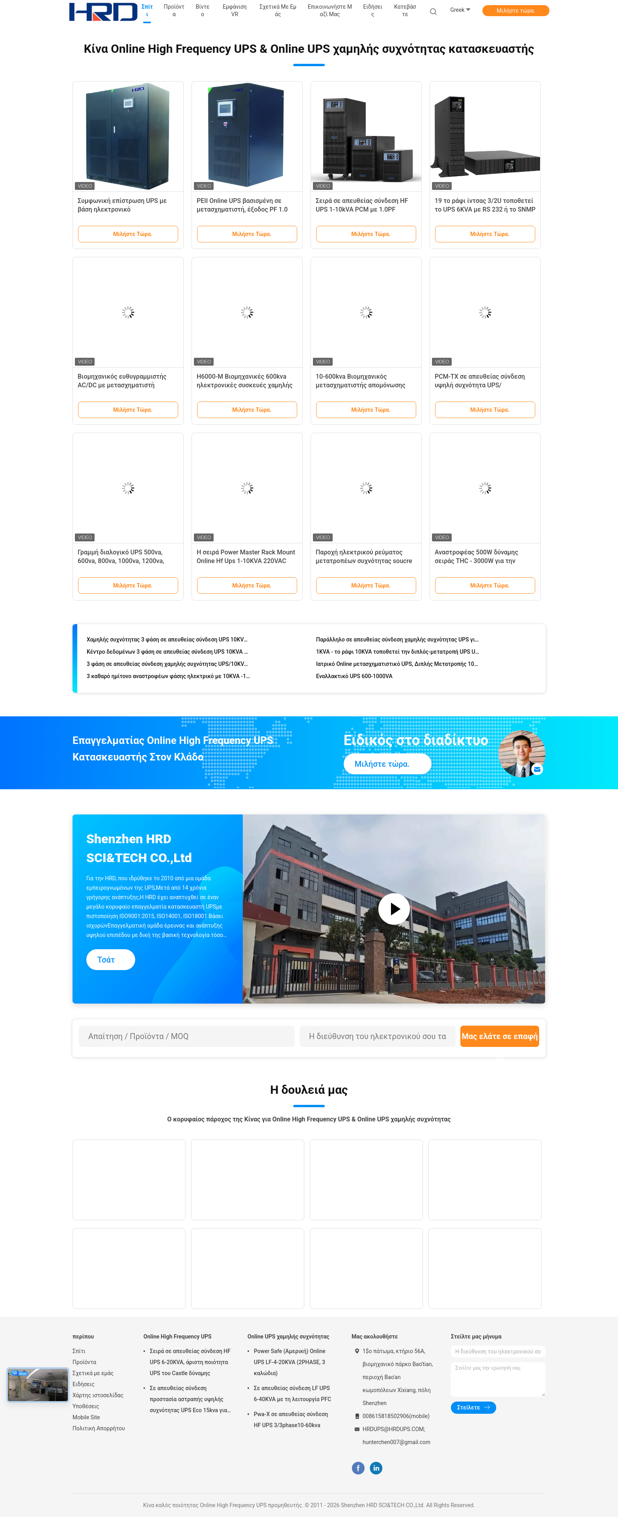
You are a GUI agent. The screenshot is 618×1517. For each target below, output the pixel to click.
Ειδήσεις (84, 1384)
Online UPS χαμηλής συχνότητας (288, 1336)
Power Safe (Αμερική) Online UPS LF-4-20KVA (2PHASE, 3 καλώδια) (290, 1362)
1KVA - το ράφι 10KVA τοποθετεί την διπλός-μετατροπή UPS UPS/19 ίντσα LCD (398, 655)
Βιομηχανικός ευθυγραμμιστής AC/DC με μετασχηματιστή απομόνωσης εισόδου (122, 385)
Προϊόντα (84, 1362)
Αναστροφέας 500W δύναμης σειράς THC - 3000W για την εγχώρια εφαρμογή (476, 560)
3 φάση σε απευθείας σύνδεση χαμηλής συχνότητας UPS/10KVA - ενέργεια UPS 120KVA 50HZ (169, 667)
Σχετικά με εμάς (93, 1373)
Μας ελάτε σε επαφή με (500, 1039)
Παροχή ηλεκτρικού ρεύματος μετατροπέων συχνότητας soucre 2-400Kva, (364, 560)
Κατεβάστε (405, 10)
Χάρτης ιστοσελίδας (98, 1395)
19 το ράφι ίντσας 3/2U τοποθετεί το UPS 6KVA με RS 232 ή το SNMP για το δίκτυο (485, 209)
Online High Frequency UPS (177, 1336)
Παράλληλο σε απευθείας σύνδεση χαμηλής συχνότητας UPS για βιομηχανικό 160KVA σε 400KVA (398, 643)
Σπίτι (79, 1351)
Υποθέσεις (86, 1406)
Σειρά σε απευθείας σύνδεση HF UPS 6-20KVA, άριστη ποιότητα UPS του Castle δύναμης (190, 1362)
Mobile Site (86, 1417)
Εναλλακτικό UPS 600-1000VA (354, 679)
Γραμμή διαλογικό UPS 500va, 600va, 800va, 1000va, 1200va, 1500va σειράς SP (121, 560)
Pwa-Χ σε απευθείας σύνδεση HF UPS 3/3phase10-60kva (291, 1419)
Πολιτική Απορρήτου (99, 1428)
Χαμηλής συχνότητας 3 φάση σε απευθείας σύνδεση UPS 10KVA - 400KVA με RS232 (169, 643)
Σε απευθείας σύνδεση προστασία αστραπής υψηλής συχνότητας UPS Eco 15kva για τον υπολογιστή (188, 1400)
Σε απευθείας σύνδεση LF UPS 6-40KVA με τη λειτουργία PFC (292, 1393)
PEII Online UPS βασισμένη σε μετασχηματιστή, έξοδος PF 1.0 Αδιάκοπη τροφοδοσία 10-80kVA (243, 209)
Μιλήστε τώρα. (516, 10)
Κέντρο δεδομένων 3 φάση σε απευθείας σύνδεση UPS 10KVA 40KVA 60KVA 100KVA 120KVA (169, 655)
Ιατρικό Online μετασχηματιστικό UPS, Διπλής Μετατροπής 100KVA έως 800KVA (398, 667)
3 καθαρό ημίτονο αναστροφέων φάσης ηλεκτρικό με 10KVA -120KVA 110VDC (169, 679)
